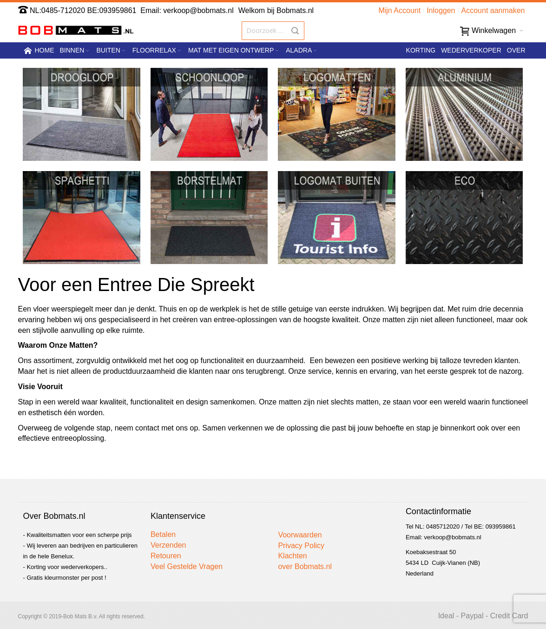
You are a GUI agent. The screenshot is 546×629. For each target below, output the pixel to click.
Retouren (166, 556)
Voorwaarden (300, 535)
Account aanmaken (493, 10)
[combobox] (273, 30)
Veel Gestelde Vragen (187, 566)
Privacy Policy (301, 546)
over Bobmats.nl (305, 566)
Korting (421, 50)
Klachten (292, 556)
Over (516, 50)
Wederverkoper (471, 50)
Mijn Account (399, 10)
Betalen (163, 534)
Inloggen (441, 10)
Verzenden (168, 545)
